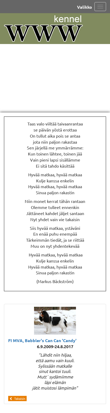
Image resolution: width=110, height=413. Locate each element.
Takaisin (17, 398)
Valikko (84, 7)
